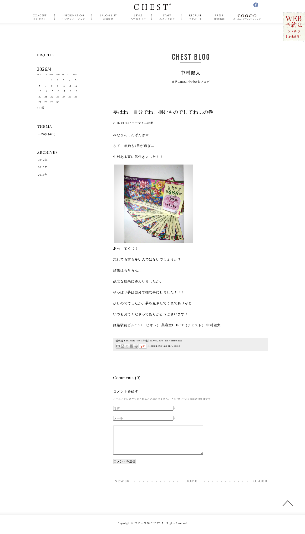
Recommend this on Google (159, 346)
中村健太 (191, 72)
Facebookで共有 (131, 346)
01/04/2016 (156, 340)
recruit (195, 17)
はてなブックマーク (122, 346)
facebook (256, 5)
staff (167, 17)
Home (191, 486)
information (74, 17)
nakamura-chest (133, 340)
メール (118, 346)
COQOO (248, 17)
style (138, 17)
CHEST (152, 7)
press (219, 17)
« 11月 (41, 107)
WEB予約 (293, 27)
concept (41, 17)
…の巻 (148, 123)
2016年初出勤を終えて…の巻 (259, 486)
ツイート (127, 346)
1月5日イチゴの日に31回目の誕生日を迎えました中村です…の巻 (122, 486)
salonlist (108, 17)
